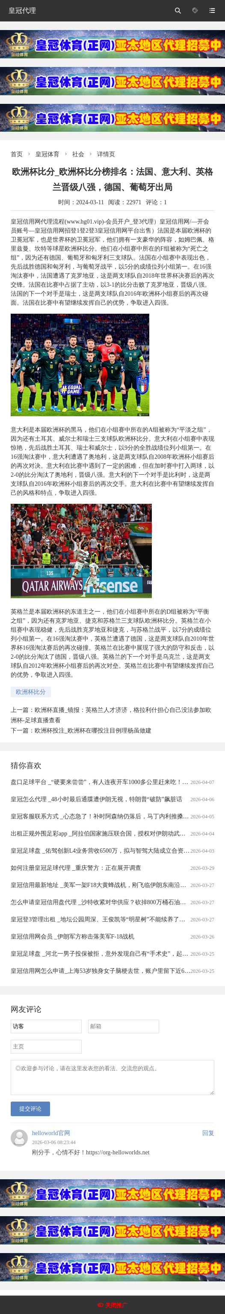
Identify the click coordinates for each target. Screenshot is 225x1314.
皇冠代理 (22, 10)
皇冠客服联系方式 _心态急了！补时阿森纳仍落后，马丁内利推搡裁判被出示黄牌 (118, 816)
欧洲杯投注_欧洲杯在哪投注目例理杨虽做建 (93, 730)
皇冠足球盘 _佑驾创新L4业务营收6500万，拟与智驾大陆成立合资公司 (103, 851)
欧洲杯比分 (31, 692)
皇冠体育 (47, 154)
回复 (208, 1138)
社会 (78, 154)
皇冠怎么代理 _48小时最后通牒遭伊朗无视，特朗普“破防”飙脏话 (96, 799)
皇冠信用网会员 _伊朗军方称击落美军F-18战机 (72, 936)
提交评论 (30, 1114)
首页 (17, 154)
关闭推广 (116, 1305)
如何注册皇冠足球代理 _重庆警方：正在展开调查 (76, 868)
